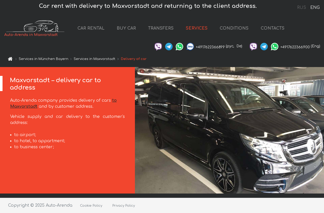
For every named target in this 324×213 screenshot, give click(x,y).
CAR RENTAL (91, 28)
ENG (314, 7)
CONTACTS (273, 28)
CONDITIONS (234, 28)
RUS (301, 7)
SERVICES (197, 28)
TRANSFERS (161, 28)
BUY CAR (126, 28)
